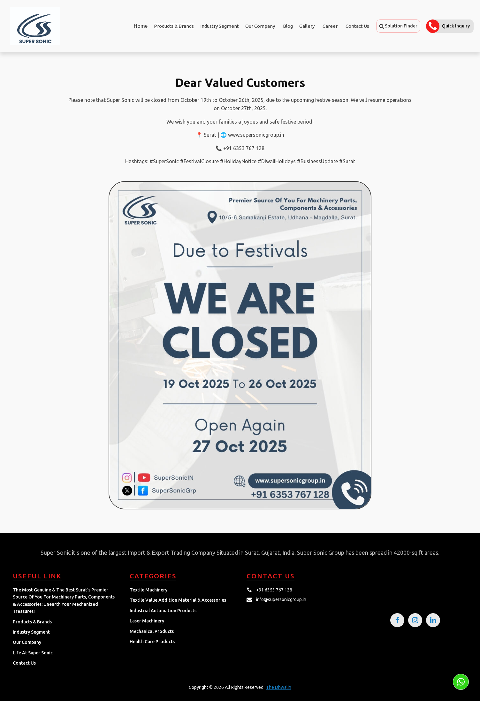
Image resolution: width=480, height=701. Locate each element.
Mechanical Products (152, 631)
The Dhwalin (278, 687)
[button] (398, 25)
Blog (288, 26)
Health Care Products (152, 641)
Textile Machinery (148, 589)
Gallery (307, 26)
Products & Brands (32, 621)
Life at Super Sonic (33, 652)
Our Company (260, 26)
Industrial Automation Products (163, 610)
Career (330, 26)
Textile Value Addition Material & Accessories (178, 600)
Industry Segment (219, 26)
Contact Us (357, 26)
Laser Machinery (147, 620)
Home (141, 26)
